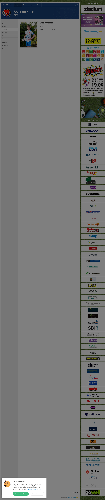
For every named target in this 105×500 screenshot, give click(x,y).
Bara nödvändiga (37, 494)
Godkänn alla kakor (21, 494)
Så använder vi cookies (34, 489)
